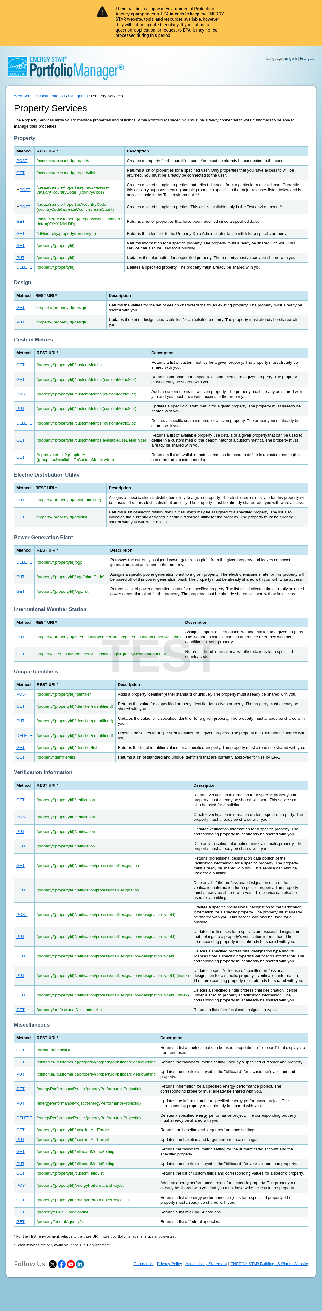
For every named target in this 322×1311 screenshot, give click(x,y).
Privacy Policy (169, 1263)
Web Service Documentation (39, 96)
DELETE (24, 267)
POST (21, 160)
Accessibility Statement (206, 1263)
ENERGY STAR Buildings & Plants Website (269, 1263)
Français (307, 58)
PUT (20, 257)
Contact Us (143, 1263)
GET (20, 172)
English (291, 58)
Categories (78, 96)
